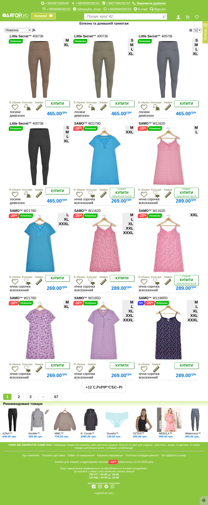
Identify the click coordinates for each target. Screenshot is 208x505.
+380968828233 (85, 3)
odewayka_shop (87, 9)
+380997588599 (55, 3)
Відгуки (157, 9)
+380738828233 (116, 3)
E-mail (140, 9)
